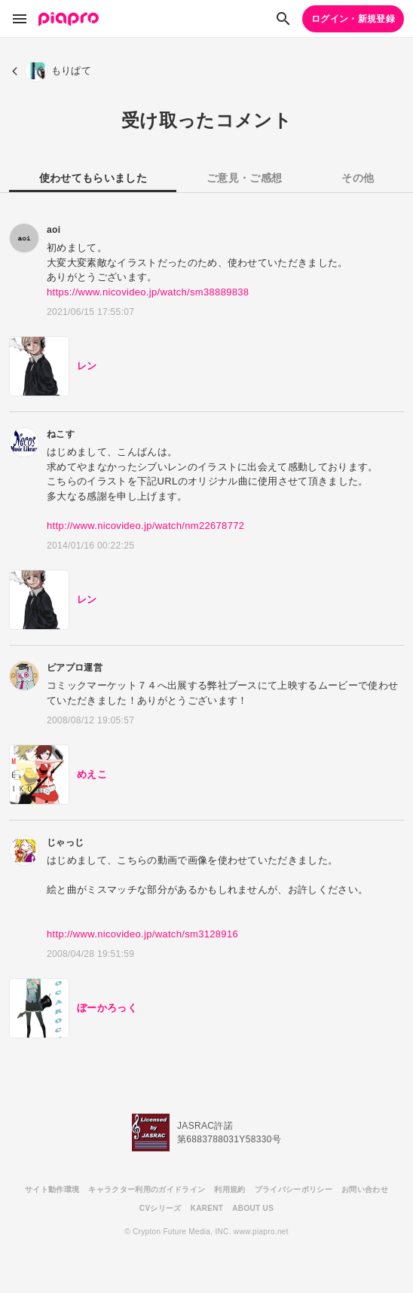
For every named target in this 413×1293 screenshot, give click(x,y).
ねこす (61, 434)
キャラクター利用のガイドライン (146, 1189)
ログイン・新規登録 (353, 19)
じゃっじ (65, 842)
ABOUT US (253, 1208)
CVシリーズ (160, 1208)
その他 (357, 178)
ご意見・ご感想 (244, 178)
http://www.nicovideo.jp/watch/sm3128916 (142, 934)
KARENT (207, 1208)
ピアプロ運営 (74, 667)
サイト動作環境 (52, 1189)
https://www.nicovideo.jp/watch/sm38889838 (148, 292)
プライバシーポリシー (293, 1189)
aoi (53, 230)
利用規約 (229, 1189)
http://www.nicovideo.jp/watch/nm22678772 (145, 525)
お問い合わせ (364, 1189)
